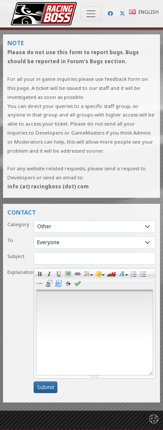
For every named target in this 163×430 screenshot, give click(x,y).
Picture (69, 275)
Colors (88, 275)
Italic (50, 275)
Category (18, 224)
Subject (16, 256)
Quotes (50, 284)
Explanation (18, 272)
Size (123, 275)
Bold (41, 275)
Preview (79, 284)
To (10, 240)
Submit (45, 387)
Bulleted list (135, 275)
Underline (60, 275)
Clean (69, 284)
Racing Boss (44, 13)
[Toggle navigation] (91, 13)
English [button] (144, 12)
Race (111, 275)
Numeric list (144, 275)
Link (79, 275)
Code (60, 284)
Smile (100, 275)
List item (41, 284)
